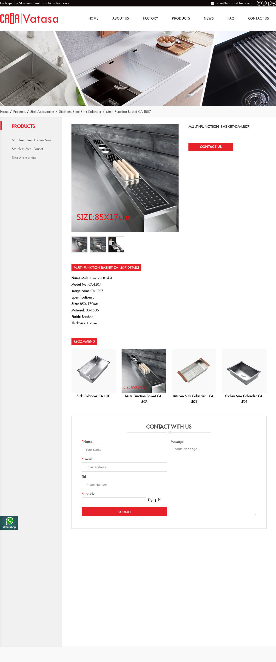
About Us (120, 18)
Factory (150, 18)
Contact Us (258, 18)
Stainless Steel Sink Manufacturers (44, 3)
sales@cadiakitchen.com (234, 3)
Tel (84, 477)
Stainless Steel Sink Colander (80, 112)
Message (177, 442)
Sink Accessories (42, 112)
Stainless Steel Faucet (27, 149)
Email (87, 459)
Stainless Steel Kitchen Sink (31, 140)
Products (181, 18)
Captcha (89, 494)
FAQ (231, 18)
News (209, 18)
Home (93, 18)
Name (87, 442)
